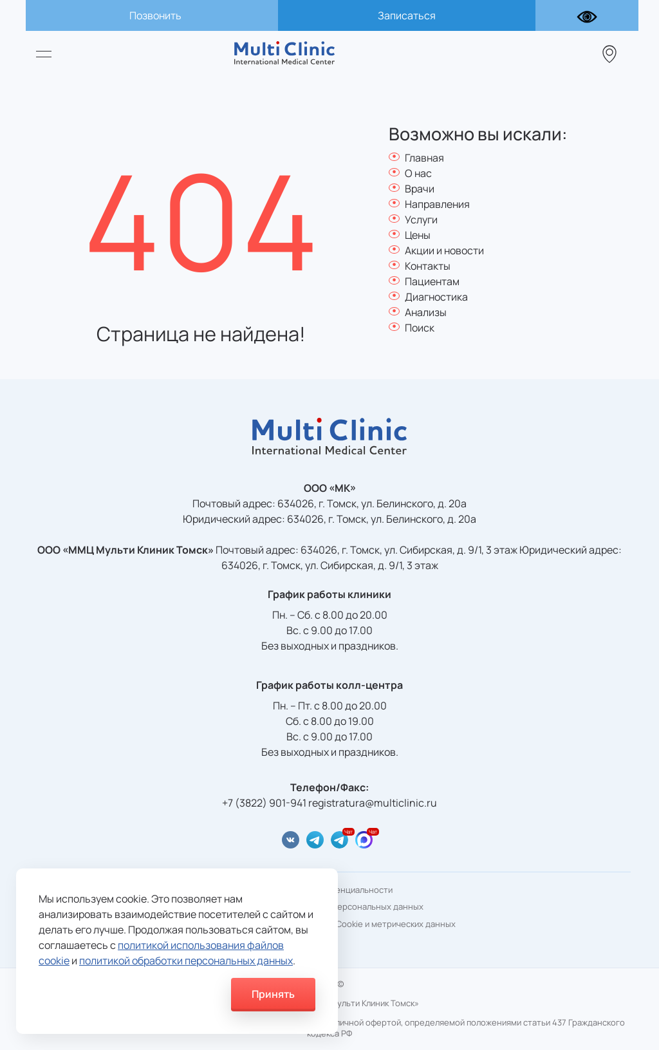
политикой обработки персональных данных (186, 960)
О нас (418, 173)
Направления (437, 204)
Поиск (419, 328)
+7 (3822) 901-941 (264, 803)
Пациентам (432, 281)
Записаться (407, 15)
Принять (273, 994)
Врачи (419, 189)
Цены (418, 235)
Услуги (421, 219)
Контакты (427, 266)
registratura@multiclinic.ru (372, 803)
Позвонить (155, 15)
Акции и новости (444, 250)
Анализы (426, 312)
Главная (424, 158)
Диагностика (436, 297)
